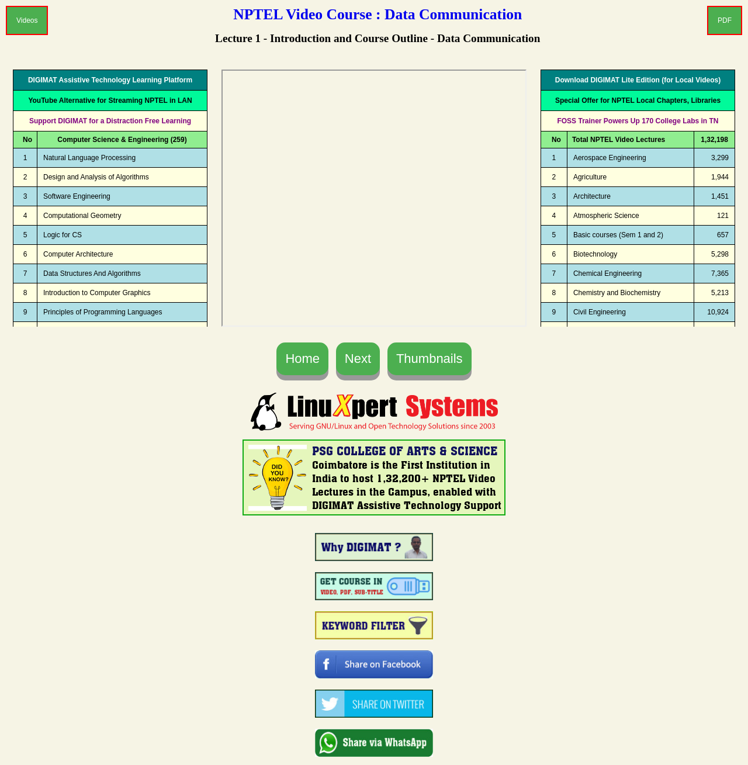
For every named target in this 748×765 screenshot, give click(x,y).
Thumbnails (429, 358)
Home (302, 358)
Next (358, 358)
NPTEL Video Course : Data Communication (377, 14)
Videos (26, 20)
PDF (725, 20)
